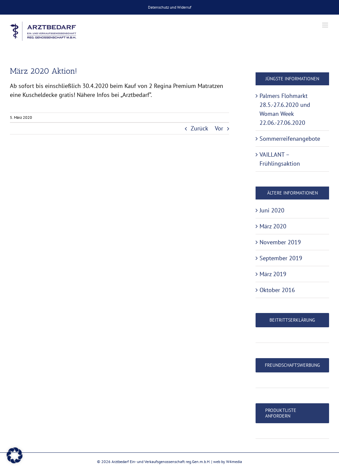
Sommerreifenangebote (290, 138)
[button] (14, 455)
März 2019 (273, 274)
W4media (234, 461)
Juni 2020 (272, 210)
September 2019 (281, 258)
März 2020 (273, 226)
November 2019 (280, 242)
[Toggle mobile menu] (325, 25)
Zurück (199, 128)
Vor (219, 128)
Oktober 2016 (277, 290)
